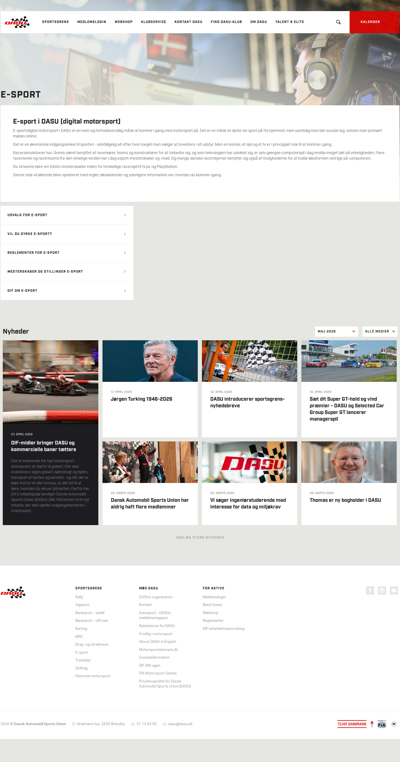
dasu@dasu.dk (180, 724)
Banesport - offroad (91, 621)
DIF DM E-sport (22, 291)
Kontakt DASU (188, 22)
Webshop (124, 22)
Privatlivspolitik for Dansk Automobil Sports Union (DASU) (165, 684)
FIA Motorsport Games (158, 673)
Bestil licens (212, 605)
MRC (79, 637)
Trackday (83, 660)
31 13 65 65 (147, 724)
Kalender (370, 22)
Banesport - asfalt (90, 613)
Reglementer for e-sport (33, 253)
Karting (81, 629)
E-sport (81, 653)
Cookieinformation (154, 658)
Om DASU (258, 22)
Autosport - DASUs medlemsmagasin (155, 615)
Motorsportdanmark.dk (158, 650)
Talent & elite (289, 22)
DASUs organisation (155, 597)
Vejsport (82, 605)
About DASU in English (157, 642)
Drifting (81, 668)
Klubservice (153, 22)
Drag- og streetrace (91, 645)
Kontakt (145, 605)
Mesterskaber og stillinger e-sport (45, 272)
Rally (79, 597)
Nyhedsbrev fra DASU (157, 626)
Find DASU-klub (226, 22)
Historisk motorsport (93, 676)
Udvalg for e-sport (27, 215)
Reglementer (213, 621)
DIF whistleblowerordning (224, 629)
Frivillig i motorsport (156, 634)
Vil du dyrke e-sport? (29, 234)
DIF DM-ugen (149, 666)
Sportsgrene (55, 22)
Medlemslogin (91, 22)
